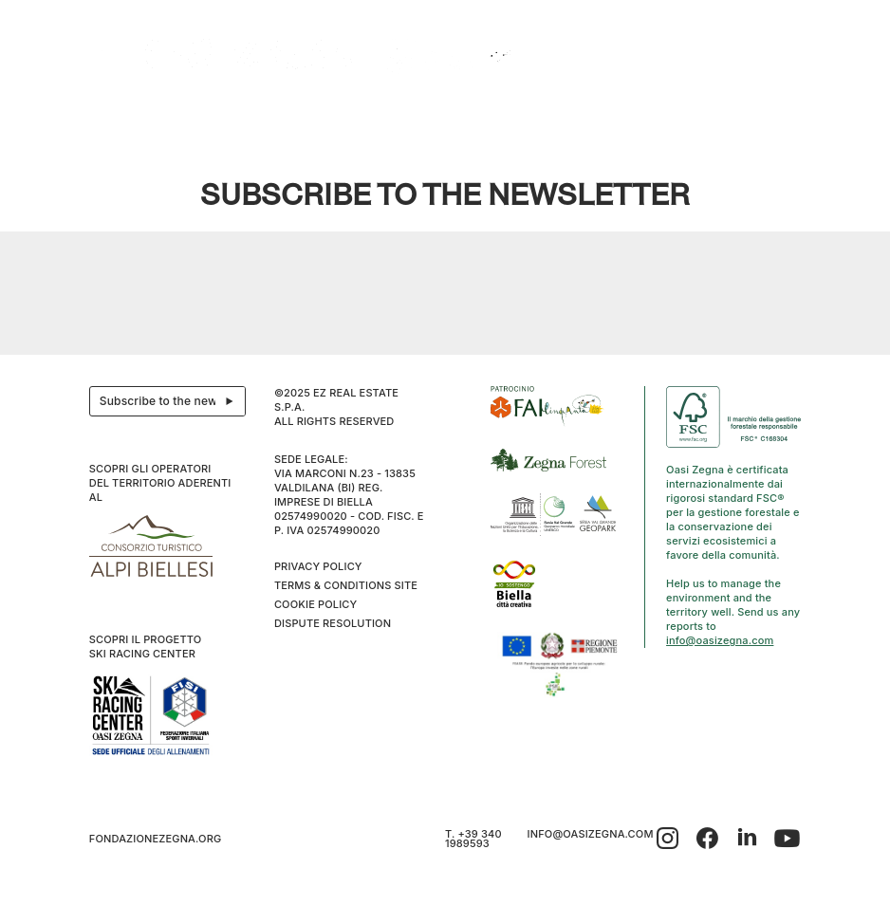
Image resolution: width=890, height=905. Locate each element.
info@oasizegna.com (719, 640)
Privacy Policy (318, 566)
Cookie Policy (315, 604)
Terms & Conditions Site (345, 585)
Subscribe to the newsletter (173, 401)
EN (786, 113)
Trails (560, 113)
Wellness (457, 113)
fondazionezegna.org (155, 838)
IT (766, 113)
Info (723, 113)
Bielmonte (390, 113)
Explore (194, 113)
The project (126, 113)
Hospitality (260, 113)
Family (512, 113)
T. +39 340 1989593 (473, 838)
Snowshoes (620, 113)
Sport (680, 113)
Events (331, 113)
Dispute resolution (332, 623)
